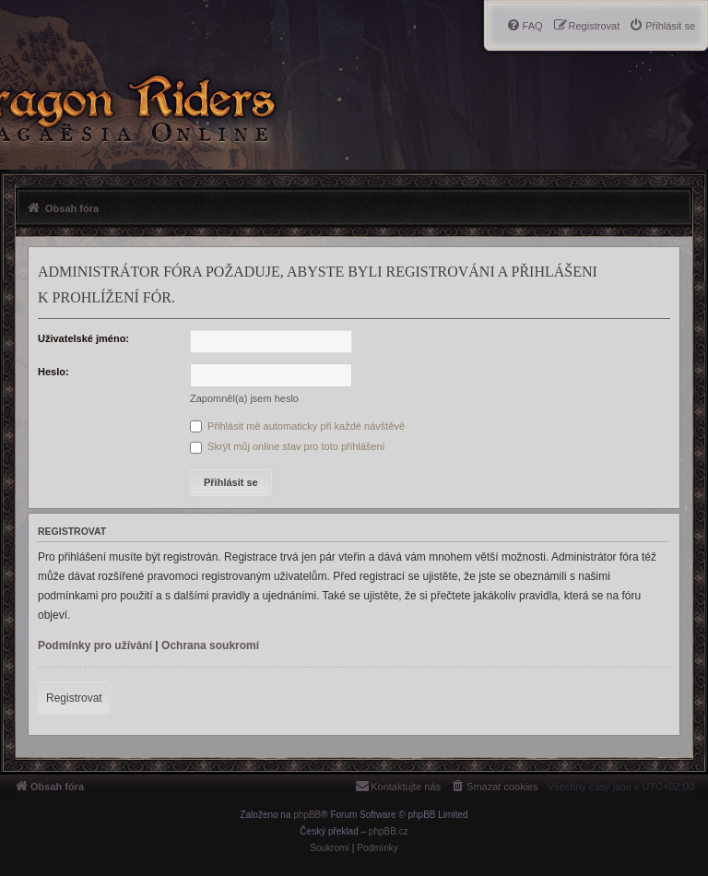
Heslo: (53, 371)
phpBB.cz (388, 831)
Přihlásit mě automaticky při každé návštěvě (297, 426)
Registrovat (74, 698)
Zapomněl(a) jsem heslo (244, 398)
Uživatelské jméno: (83, 338)
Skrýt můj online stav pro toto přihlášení (287, 446)
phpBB (307, 815)
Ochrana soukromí (210, 645)
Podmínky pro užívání (95, 645)
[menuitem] (662, 26)
